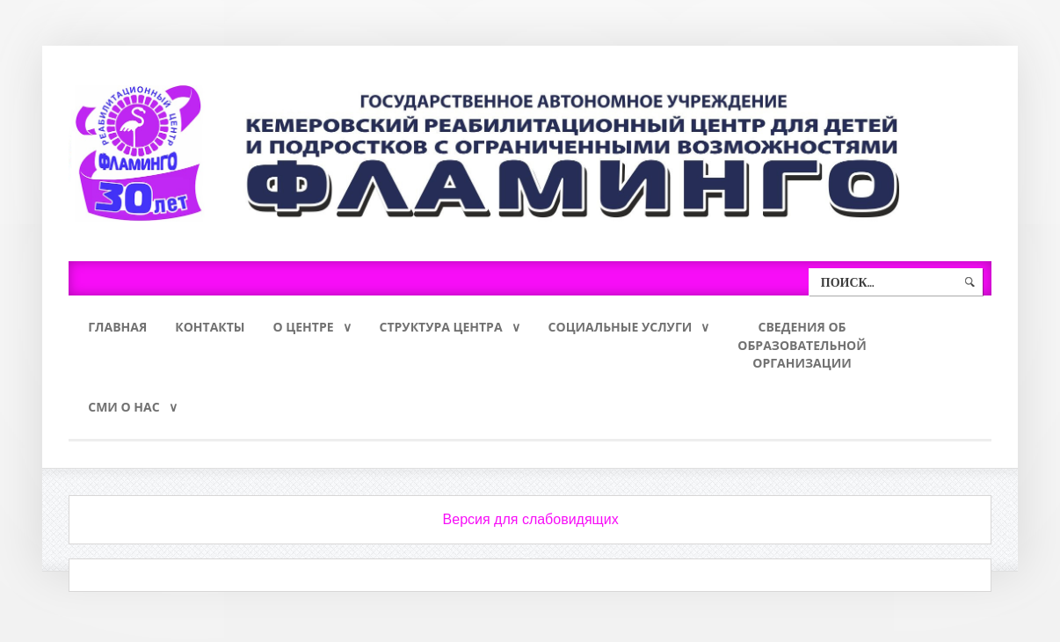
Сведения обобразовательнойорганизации (802, 347)
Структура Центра (441, 327)
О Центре (303, 327)
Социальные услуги (620, 327)
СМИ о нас (123, 411)
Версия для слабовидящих (531, 524)
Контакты (209, 327)
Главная (117, 327)
